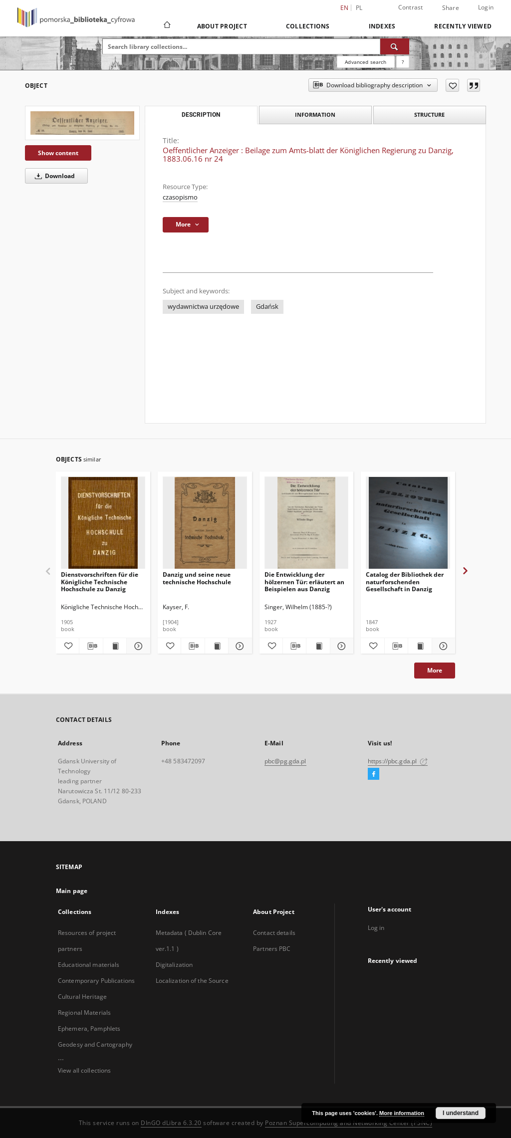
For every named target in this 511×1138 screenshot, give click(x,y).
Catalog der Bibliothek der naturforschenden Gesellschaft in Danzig (405, 581)
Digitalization (174, 964)
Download (53, 176)
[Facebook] (373, 774)
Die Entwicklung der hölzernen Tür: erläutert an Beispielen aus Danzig (304, 581)
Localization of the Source (192, 980)
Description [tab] (201, 114)
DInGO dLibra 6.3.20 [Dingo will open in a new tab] (171, 1123)
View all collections (84, 1070)
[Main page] (166, 26)
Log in (376, 927)
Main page (71, 891)
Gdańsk (267, 306)
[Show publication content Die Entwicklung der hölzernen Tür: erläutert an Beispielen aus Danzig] (317, 646)
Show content (58, 153)
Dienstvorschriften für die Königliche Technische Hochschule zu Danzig (99, 581)
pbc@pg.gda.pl (285, 761)
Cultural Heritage (82, 996)
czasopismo (180, 197)
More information (401, 1113)
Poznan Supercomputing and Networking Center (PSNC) (348, 1123)
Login (486, 7)
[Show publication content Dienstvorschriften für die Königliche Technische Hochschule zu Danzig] (114, 646)
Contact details (274, 932)
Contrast (410, 7)
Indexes (382, 26)
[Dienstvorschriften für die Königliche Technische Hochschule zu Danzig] (103, 523)
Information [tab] (315, 114)
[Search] (394, 46)
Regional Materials (84, 1012)
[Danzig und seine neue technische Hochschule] (205, 523)
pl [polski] (359, 7)
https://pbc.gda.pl (398, 761)
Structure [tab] (429, 114)
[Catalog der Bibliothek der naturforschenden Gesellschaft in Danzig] (408, 523)
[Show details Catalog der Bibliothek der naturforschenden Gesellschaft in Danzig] (442, 646)
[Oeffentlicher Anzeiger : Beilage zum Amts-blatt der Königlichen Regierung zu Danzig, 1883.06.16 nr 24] (82, 122)
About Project (222, 26)
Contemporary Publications (96, 980)
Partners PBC (271, 948)
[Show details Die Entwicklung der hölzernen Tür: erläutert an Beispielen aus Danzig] (340, 646)
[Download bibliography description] (90, 646)
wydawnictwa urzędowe (203, 306)
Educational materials (89, 964)
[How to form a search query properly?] (402, 62)
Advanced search (365, 61)
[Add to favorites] (452, 85)
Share (450, 8)
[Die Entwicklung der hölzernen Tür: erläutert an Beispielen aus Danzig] (306, 523)
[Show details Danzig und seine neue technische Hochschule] (238, 646)
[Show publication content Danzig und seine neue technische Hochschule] (216, 646)
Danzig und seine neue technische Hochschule (197, 578)
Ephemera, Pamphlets (89, 1028)
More (434, 670)
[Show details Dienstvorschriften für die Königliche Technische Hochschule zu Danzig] (136, 646)
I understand (461, 1113)
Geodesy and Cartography (95, 1044)
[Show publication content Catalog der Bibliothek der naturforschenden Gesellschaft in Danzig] (419, 646)
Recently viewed (463, 26)
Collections (308, 26)
